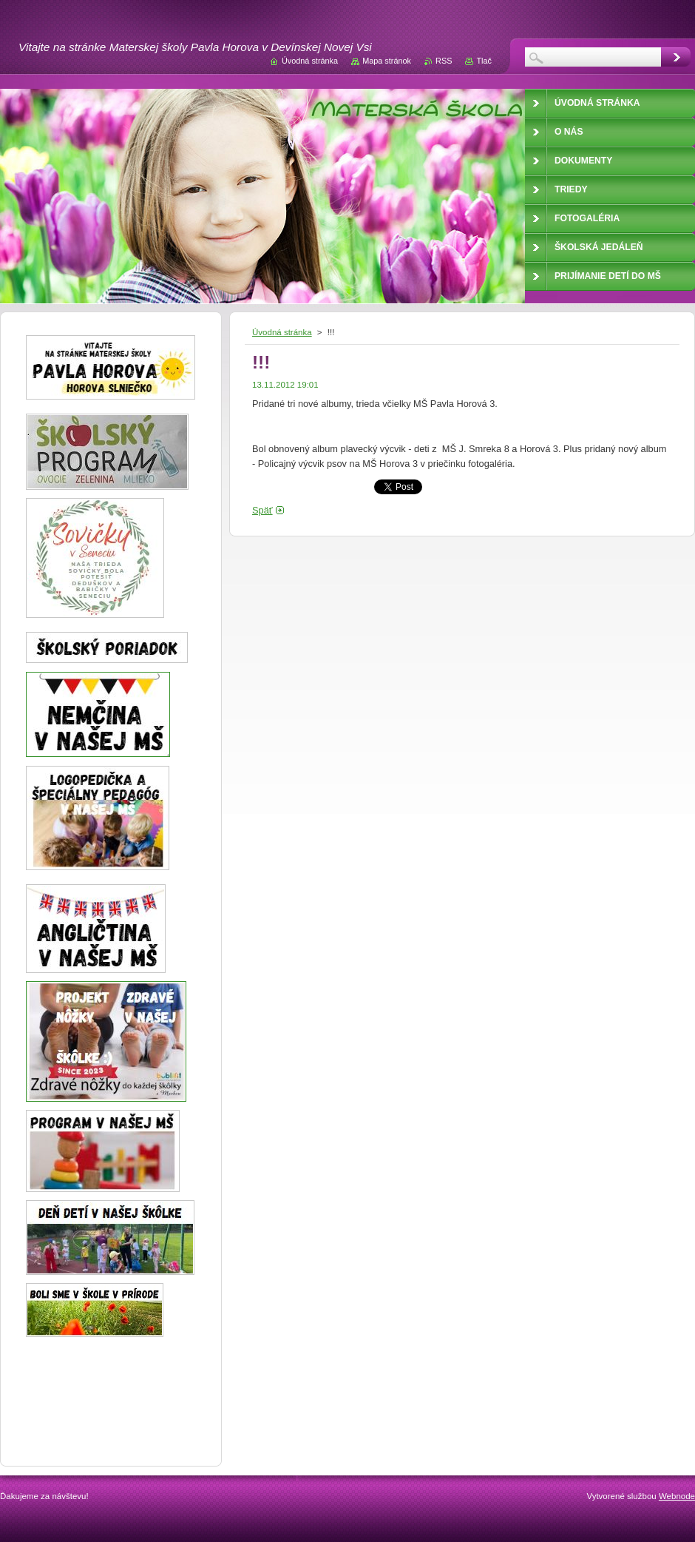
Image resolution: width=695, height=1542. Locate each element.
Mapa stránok (386, 60)
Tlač (484, 60)
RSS (443, 60)
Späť (262, 510)
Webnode (677, 1496)
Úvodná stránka (282, 332)
